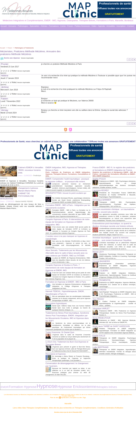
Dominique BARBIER (103, 205)
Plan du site (56, 426)
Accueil (2, 48)
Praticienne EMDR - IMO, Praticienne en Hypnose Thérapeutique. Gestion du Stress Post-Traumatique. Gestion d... (117, 339)
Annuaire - (12, 26)
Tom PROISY (99, 325)
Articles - (45, 26)
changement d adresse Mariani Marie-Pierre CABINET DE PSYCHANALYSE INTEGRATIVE (20, 194)
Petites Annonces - (83, 26)
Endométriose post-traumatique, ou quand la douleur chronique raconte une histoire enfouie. (114, 236)
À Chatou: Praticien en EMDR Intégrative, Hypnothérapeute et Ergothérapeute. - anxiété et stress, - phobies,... (117, 329)
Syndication (65, 426)
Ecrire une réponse (10, 58)
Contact (130, 26)
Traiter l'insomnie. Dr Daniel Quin (62, 357)
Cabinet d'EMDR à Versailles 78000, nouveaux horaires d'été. (30, 171)
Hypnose (28, 416)
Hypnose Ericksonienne (46, 417)
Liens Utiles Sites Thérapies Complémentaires (42, 436)
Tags (82, 426)
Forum (10, 48)
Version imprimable (30, 58)
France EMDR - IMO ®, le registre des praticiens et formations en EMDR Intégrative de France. (112, 171)
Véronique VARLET (102, 334)
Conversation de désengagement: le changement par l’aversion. (64, 396)
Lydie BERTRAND (102, 381)
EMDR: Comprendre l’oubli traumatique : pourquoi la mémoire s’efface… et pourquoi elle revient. (68, 182)
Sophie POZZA (100, 182)
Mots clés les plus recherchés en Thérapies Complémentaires (71, 436)
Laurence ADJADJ (102, 193)
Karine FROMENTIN (103, 304)
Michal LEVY (99, 271)
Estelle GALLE (100, 367)
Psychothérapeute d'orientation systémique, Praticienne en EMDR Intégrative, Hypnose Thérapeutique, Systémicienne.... (117, 287)
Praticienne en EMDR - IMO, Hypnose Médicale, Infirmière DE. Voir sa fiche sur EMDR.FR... (117, 348)
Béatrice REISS (101, 313)
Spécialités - (35, 26)
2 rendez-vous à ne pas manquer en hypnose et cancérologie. (64, 249)
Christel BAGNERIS (103, 283)
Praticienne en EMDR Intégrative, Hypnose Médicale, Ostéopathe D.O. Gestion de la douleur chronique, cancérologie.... (117, 308)
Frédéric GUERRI (102, 292)
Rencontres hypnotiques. (58, 326)
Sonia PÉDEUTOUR (103, 343)
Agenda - (102, 26)
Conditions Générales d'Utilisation (96, 436)
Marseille (68, 432)
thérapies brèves (65, 417)
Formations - (54, 26)
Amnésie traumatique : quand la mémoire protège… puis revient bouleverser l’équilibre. (114, 255)
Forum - (70, 26)
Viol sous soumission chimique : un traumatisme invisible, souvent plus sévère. (110, 217)
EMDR (3, 417)
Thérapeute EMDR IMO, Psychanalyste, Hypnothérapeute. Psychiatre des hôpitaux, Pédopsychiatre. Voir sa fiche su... (117, 210)
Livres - (63, 26)
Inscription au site (75, 426)
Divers (20, 176)
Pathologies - (23, 26)
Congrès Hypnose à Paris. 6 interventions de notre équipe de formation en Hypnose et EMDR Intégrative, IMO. (67, 231)
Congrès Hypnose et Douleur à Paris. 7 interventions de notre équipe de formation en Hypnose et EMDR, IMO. (67, 284)
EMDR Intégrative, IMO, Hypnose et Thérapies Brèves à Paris (64, 169)
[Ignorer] (4, 73)
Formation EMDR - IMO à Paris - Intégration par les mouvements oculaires (67, 214)
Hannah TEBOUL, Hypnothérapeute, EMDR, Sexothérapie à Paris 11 (64, 313)
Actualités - (111, 26)
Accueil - (4, 26)
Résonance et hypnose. (58, 383)
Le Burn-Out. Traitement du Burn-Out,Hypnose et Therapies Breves (63, 370)
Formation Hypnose (14, 417)
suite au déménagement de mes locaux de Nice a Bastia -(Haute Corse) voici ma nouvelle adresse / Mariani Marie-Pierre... (21, 207)
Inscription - (122, 26)
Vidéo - (94, 26)
